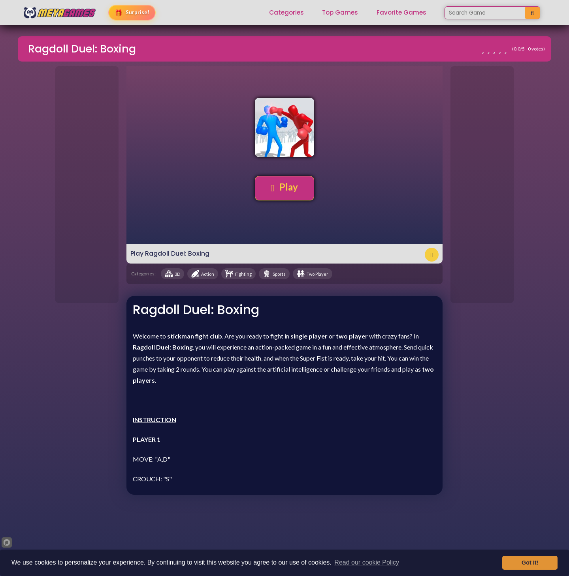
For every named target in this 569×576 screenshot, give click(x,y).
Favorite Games (401, 12)
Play (284, 187)
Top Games (340, 12)
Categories (286, 12)
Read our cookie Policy (366, 562)
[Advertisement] (87, 184)
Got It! (530, 562)
